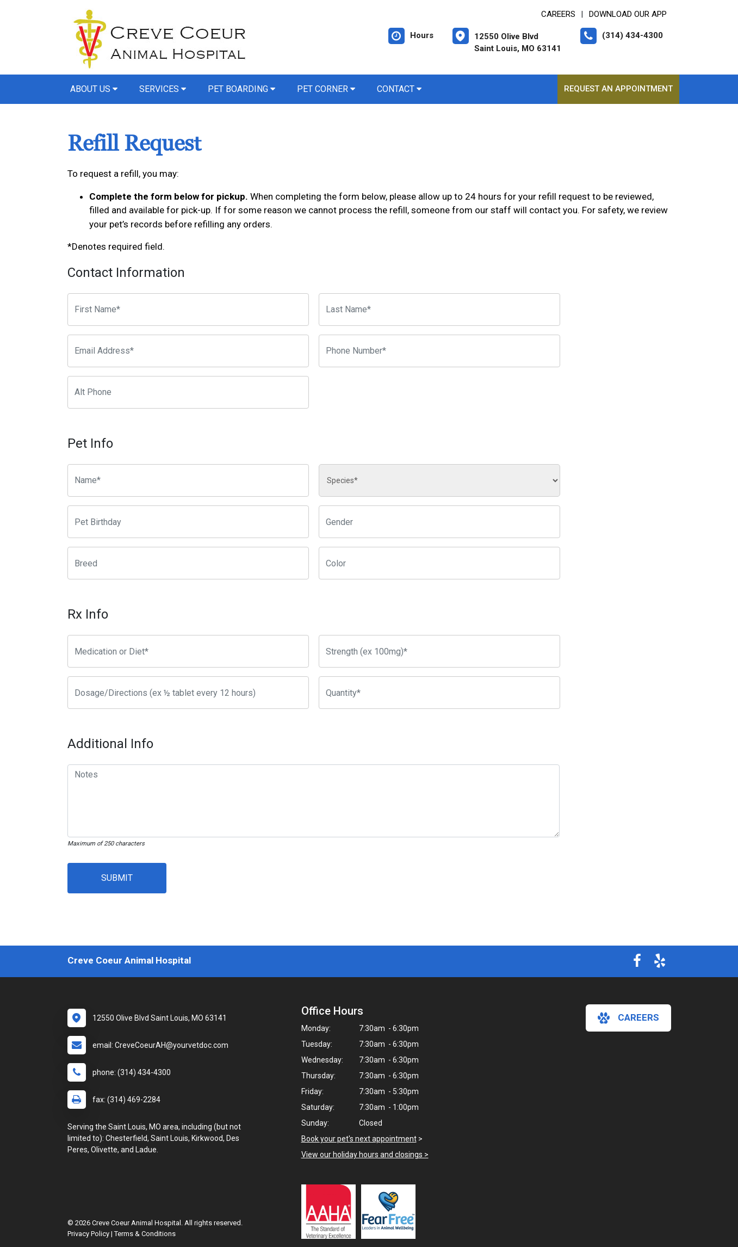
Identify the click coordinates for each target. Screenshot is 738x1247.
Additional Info (110, 743)
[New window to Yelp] (659, 963)
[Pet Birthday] (188, 521)
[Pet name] (188, 480)
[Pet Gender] (439, 521)
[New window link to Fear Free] (391, 1211)
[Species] (439, 480)
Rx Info (87, 614)
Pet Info (90, 443)
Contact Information (126, 272)
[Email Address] (188, 351)
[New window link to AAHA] (331, 1211)
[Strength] (439, 651)
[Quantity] (439, 692)
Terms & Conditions (145, 1234)
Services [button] (162, 89)
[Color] (439, 563)
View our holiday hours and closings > (365, 1154)
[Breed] (188, 563)
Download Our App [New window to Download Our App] (628, 14)
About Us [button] (93, 89)
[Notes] (313, 800)
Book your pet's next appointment (359, 1138)
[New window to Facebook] (637, 963)
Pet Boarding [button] (241, 89)
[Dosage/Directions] (188, 692)
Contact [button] (399, 89)
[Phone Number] (439, 351)
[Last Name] (439, 309)
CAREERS (558, 14)
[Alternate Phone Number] (188, 392)
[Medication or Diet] (188, 651)
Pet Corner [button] (326, 89)
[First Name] (188, 309)
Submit (117, 878)
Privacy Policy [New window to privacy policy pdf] (88, 1234)
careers (628, 1018)
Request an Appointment (618, 89)
